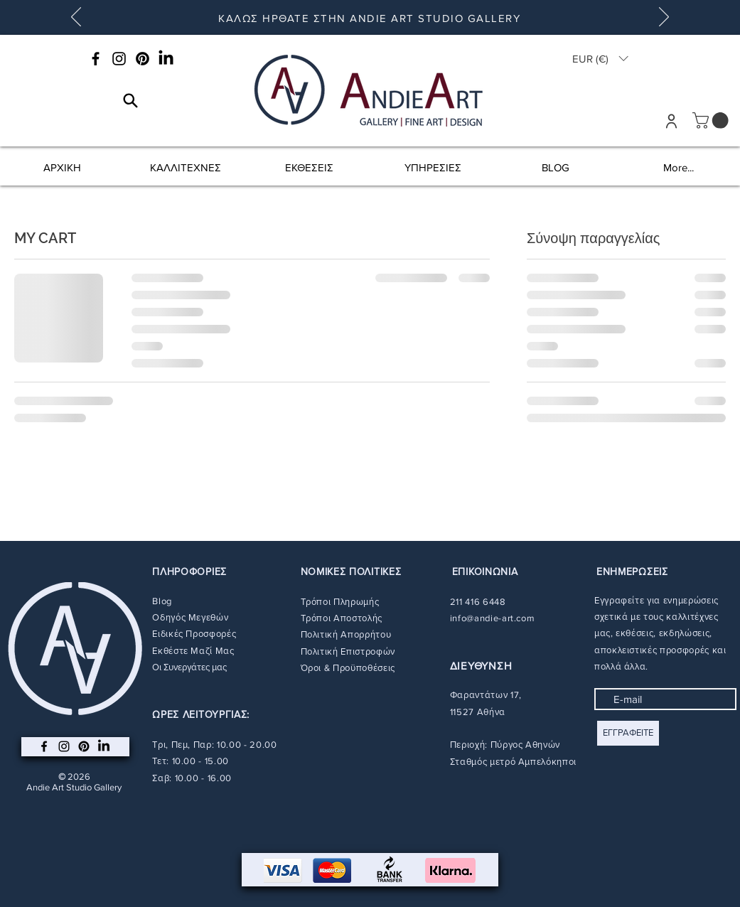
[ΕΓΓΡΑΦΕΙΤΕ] (628, 733)
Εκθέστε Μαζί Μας (193, 650)
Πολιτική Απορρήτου (346, 634)
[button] (600, 59)
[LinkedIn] (166, 59)
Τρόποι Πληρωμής (340, 601)
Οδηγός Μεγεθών (190, 617)
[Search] (130, 100)
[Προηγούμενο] (76, 17)
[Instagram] (119, 59)
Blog (162, 601)
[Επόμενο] (664, 17)
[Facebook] (95, 59)
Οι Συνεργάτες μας (189, 667)
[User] (671, 120)
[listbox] (600, 59)
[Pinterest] (142, 59)
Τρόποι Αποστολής (341, 618)
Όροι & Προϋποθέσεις (348, 667)
